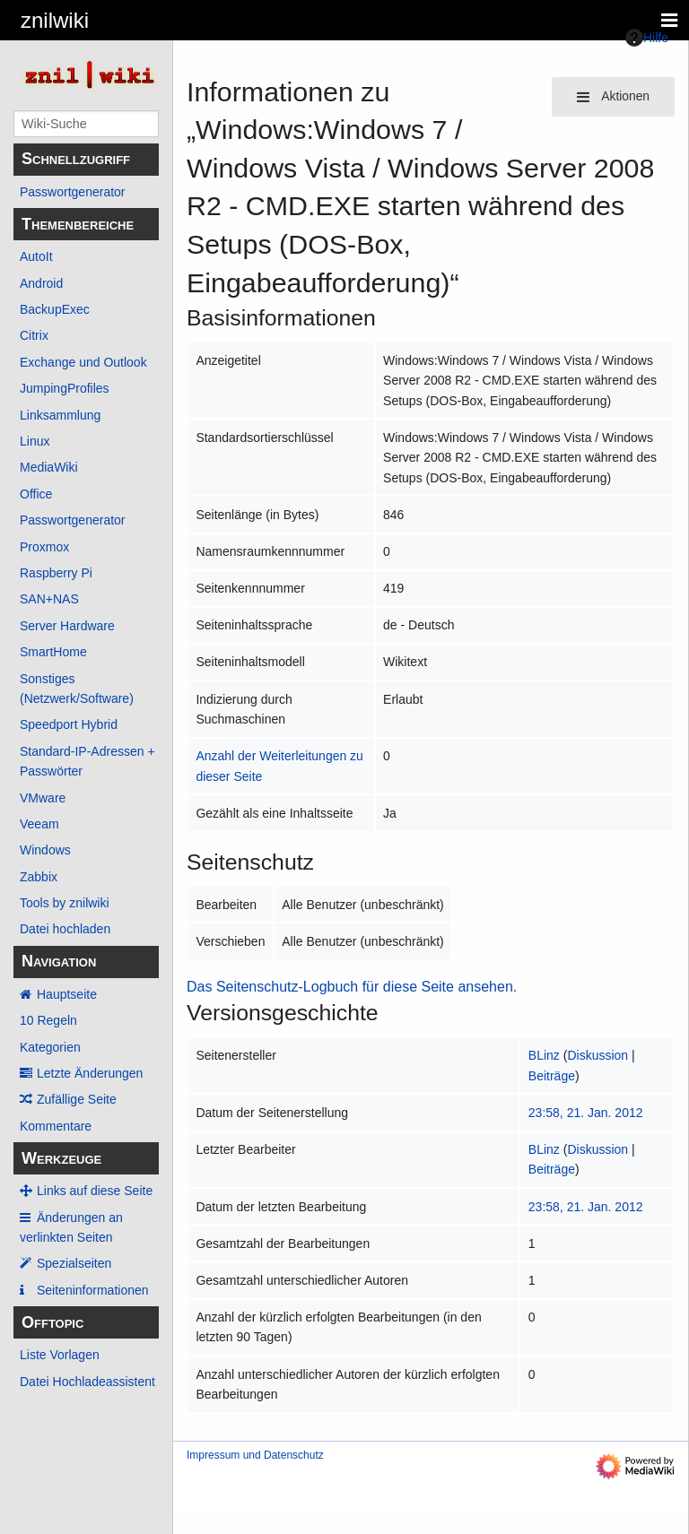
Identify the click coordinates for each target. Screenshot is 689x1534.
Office (36, 494)
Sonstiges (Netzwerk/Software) (77, 689)
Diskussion (597, 1055)
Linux (34, 441)
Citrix (34, 335)
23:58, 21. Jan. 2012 (585, 1112)
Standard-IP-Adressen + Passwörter (87, 761)
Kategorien (50, 1047)
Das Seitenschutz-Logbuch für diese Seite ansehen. (352, 986)
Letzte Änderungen (90, 1073)
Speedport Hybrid (69, 724)
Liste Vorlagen (60, 1355)
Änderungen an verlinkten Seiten (71, 1227)
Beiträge (551, 1076)
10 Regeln (48, 1020)
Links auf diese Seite (95, 1190)
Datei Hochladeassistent (87, 1381)
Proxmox (44, 547)
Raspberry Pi (56, 573)
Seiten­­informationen (93, 1290)
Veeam (39, 824)
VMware (42, 798)
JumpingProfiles (64, 388)
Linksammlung (60, 415)
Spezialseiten (74, 1263)
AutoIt (36, 256)
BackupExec (55, 309)
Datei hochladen (65, 929)
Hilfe (646, 38)
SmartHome (53, 652)
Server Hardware (67, 626)
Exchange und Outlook (83, 362)
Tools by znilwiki (64, 903)
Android (41, 283)
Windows (45, 850)
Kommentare (56, 1126)
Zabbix (38, 877)
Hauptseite (67, 994)
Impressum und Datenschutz (255, 1455)
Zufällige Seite (77, 1099)
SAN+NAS (49, 599)
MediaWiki (49, 467)
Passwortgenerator (73, 192)
